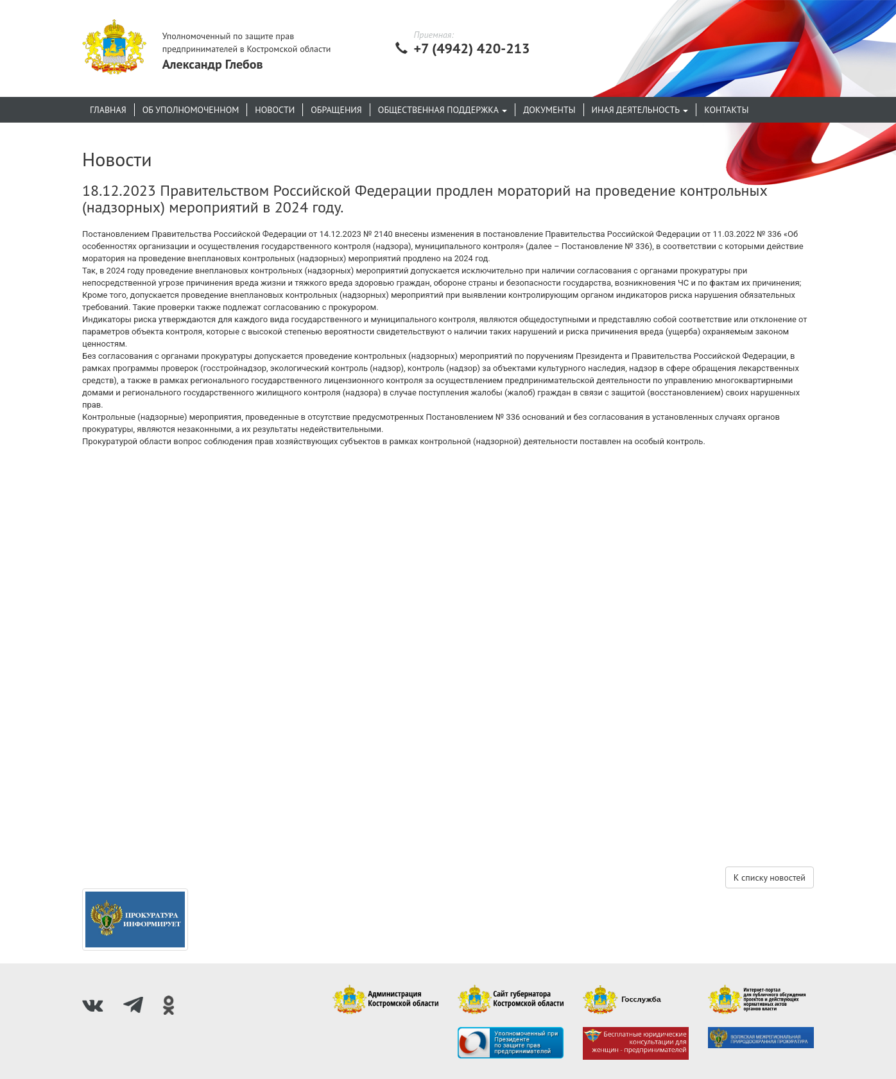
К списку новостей (770, 877)
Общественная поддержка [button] (442, 110)
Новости (275, 110)
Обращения (336, 110)
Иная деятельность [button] (640, 110)
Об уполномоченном (190, 110)
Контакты (726, 110)
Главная (108, 110)
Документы (549, 110)
